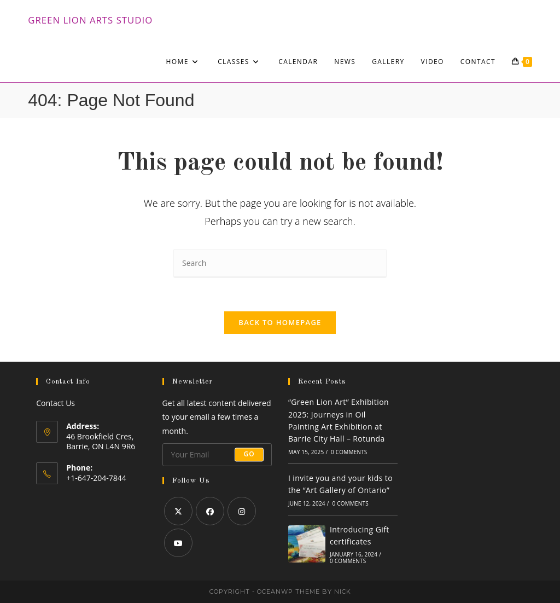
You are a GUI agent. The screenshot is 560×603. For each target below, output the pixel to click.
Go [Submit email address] (249, 454)
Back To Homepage (279, 322)
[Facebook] (210, 511)
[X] (178, 511)
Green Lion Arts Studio (90, 20)
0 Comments (349, 452)
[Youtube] (178, 543)
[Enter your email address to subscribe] (217, 454)
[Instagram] (242, 511)
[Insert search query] (280, 263)
